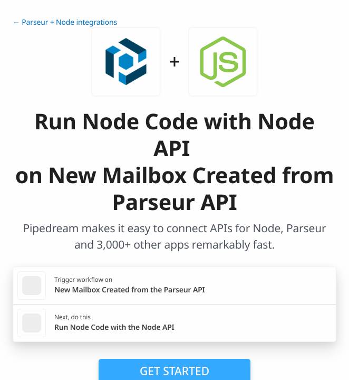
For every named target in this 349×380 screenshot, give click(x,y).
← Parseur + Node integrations (65, 22)
